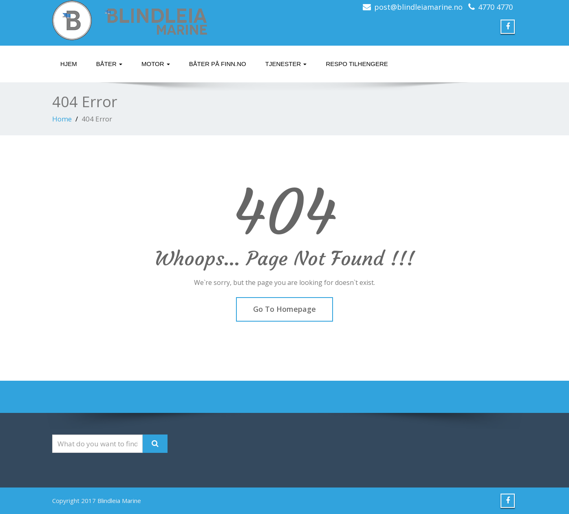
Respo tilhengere (357, 63)
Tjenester (286, 63)
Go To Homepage (284, 309)
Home (62, 119)
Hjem (68, 63)
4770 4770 (495, 7)
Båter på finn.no (217, 63)
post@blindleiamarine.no (418, 7)
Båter (109, 63)
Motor (155, 63)
